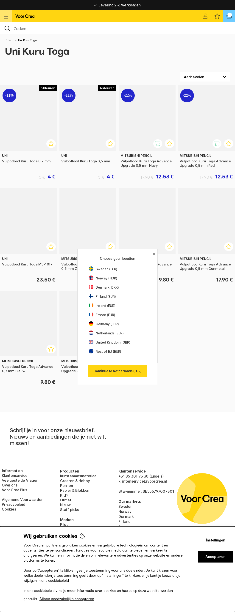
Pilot (64, 524)
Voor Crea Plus (14, 490)
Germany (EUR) (104, 324)
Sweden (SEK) (103, 269)
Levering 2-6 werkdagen (117, 5)
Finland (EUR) (102, 296)
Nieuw (65, 505)
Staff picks (69, 509)
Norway (124, 511)
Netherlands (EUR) (106, 333)
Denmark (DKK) (104, 287)
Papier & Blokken (74, 490)
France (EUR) (102, 315)
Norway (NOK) (103, 278)
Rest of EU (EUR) (105, 351)
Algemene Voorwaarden (22, 499)
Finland (124, 521)
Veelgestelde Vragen (20, 480)
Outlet (65, 500)
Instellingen (215, 540)
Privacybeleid (13, 504)
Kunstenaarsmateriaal (78, 476)
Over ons (9, 485)
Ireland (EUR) (102, 306)
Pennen (66, 485)
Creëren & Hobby (75, 480)
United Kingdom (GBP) (109, 342)
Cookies (9, 509)
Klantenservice (15, 475)
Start (9, 40)
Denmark (126, 516)
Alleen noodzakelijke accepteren (66, 599)
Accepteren (215, 557)
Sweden (125, 506)
